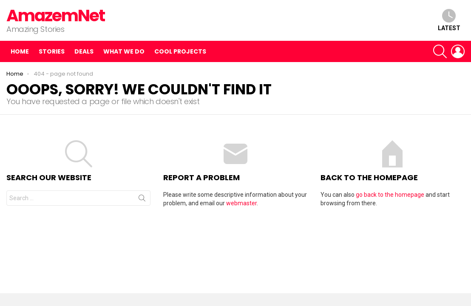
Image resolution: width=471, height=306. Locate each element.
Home (20, 51)
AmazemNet (55, 15)
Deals (84, 51)
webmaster (241, 203)
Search (141, 199)
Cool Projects (180, 51)
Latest (449, 20)
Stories (52, 51)
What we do (124, 51)
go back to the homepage (390, 194)
